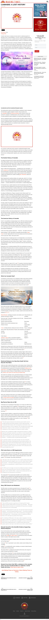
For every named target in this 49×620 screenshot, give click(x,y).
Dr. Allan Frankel (13, 535)
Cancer (2, 327)
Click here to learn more (17, 567)
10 (6, 312)
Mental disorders (4, 314)
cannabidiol (4, 113)
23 (27, 417)
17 (24, 349)
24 (4, 457)
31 (8, 549)
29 (5, 542)
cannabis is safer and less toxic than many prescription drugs (13, 372)
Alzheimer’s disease (4, 337)
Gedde (8, 535)
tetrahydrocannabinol (15, 113)
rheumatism (24, 174)
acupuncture (6, 170)
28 (9, 540)
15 (14, 329)
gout (20, 174)
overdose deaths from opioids (8, 397)
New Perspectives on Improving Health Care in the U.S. (9, 578)
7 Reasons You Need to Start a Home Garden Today (25, 578)
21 (5, 410)
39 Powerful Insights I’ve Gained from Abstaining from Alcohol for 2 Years (40, 68)
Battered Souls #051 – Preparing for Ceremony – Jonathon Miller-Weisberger (39, 63)
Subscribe (37, 51)
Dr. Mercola (3, 32)
